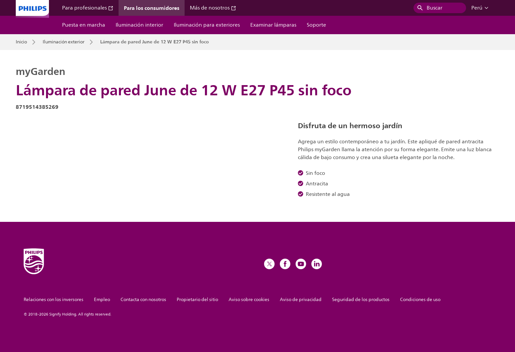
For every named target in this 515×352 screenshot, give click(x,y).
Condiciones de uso (420, 299)
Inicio (21, 42)
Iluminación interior (139, 25)
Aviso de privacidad (301, 299)
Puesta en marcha (83, 25)
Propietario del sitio (197, 299)
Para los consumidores (151, 8)
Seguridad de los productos (361, 299)
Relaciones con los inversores (53, 299)
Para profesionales (87, 8)
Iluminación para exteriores (207, 25)
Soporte (316, 25)
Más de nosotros (213, 8)
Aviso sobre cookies (249, 299)
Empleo (102, 299)
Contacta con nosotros (143, 299)
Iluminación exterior (63, 42)
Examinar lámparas (273, 25)
